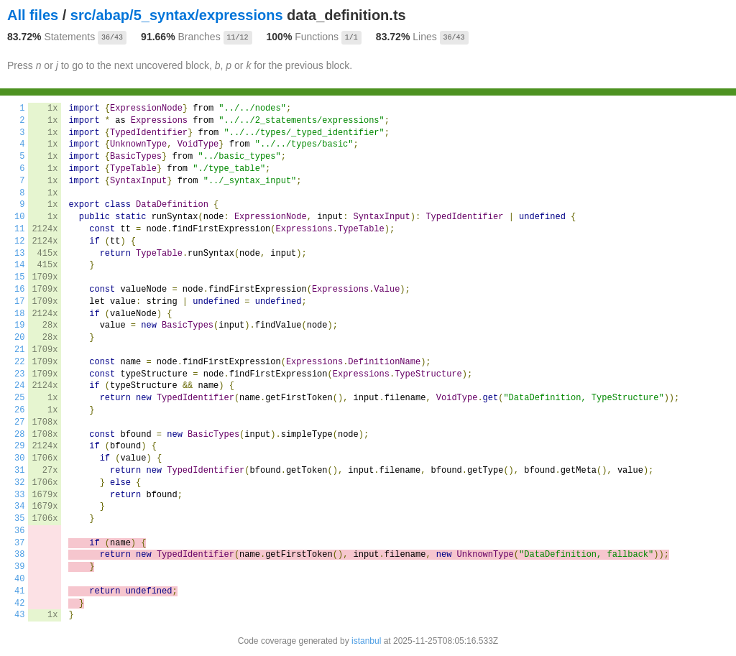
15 (19, 277)
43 (19, 615)
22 (19, 362)
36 (19, 531)
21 (19, 350)
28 (19, 435)
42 (19, 604)
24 (19, 386)
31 (19, 471)
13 (19, 254)
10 (19, 217)
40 (19, 579)
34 (19, 507)
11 (19, 229)
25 (19, 398)
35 (19, 519)
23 (19, 374)
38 (19, 555)
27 (19, 422)
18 (19, 314)
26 (19, 410)
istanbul (366, 641)
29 (19, 446)
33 (19, 495)
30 (19, 458)
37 (19, 543)
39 (19, 567)
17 (19, 302)
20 (19, 338)
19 (19, 325)
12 (19, 241)
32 (19, 483)
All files (32, 15)
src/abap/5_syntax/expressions (176, 15)
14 (19, 265)
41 (19, 591)
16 (19, 290)
